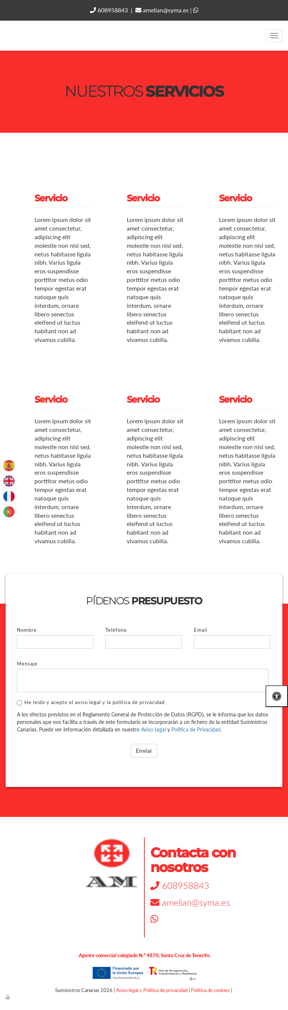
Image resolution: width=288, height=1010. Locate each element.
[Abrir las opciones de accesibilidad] (277, 696)
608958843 (109, 9)
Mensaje (27, 664)
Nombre (27, 630)
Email (200, 630)
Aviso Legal (153, 729)
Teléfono (116, 630)
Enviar (144, 750)
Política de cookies (210, 990)
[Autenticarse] (8, 997)
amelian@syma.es (162, 9)
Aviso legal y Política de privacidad (152, 990)
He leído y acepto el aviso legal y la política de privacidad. (91, 702)
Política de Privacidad (195, 729)
